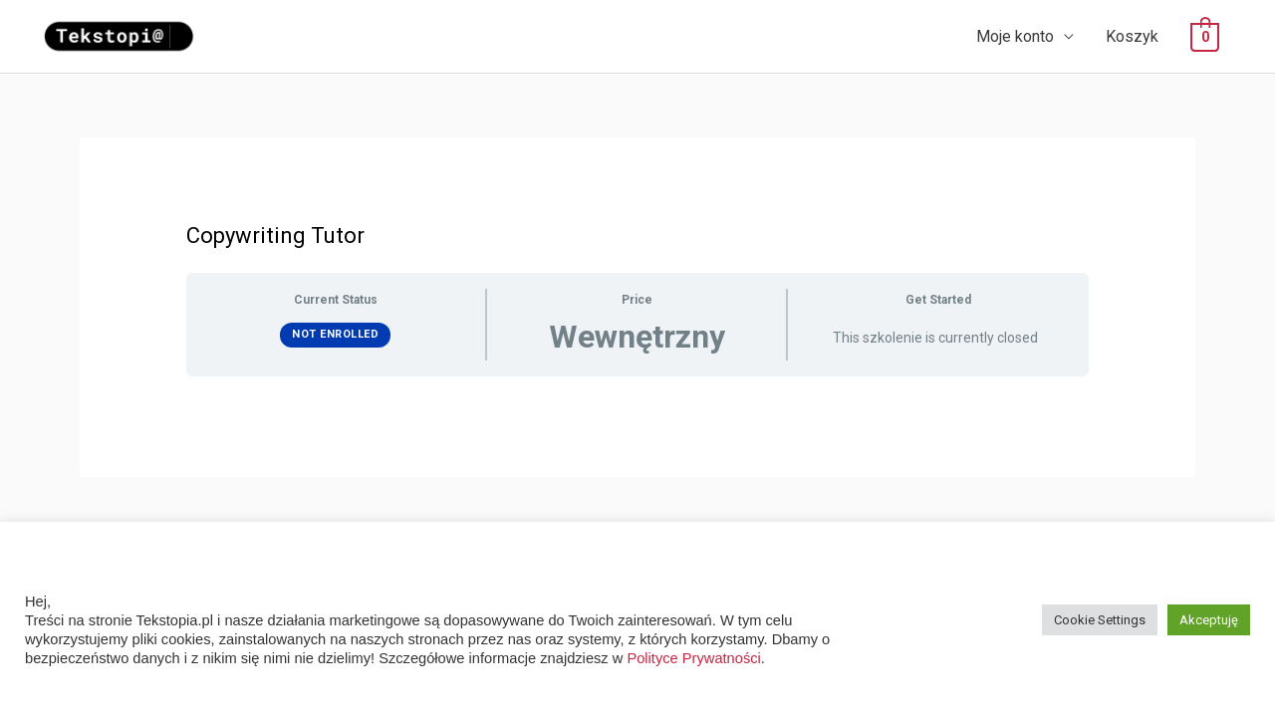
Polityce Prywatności (693, 658)
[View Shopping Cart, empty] (1204, 37)
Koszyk (1132, 36)
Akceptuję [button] (1208, 619)
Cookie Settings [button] (1100, 619)
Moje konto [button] (1015, 36)
